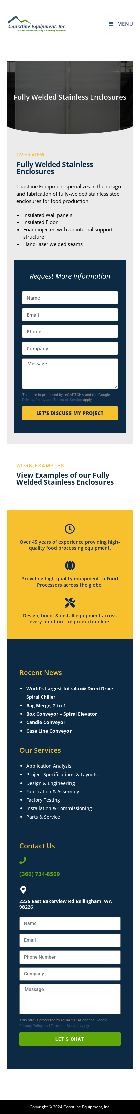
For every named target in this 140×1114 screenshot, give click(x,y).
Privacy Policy (33, 400)
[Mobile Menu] (121, 23)
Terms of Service (67, 400)
